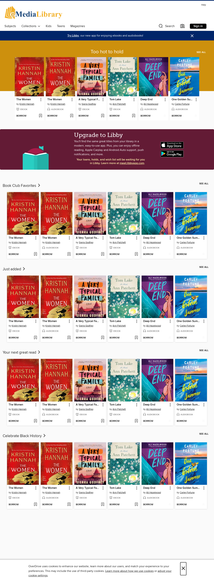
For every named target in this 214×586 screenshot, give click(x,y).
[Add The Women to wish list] (40, 116)
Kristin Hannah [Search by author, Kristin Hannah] (26, 104)
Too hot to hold (107, 52)
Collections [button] (30, 26)
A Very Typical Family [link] (90, 99)
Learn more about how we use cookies (129, 571)
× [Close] (183, 568)
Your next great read (22, 352)
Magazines (77, 26)
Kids (49, 26)
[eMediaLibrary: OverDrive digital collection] (34, 12)
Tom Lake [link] (115, 99)
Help (203, 5)
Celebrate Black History (24, 436)
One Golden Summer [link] (183, 99)
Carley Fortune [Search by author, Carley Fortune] (182, 104)
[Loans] (182, 26)
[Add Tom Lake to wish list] (133, 116)
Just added (14, 269)
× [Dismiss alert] (192, 36)
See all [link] (201, 52)
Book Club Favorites (22, 185)
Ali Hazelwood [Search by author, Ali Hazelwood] (151, 104)
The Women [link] (23, 99)
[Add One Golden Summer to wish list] (195, 116)
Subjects (10, 26)
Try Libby (73, 36)
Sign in (198, 26)
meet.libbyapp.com (132, 163)
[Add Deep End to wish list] (164, 116)
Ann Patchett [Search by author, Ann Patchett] (119, 104)
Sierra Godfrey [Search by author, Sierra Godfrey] (89, 104)
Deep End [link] (147, 99)
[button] (166, 26)
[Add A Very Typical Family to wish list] (102, 116)
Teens (61, 26)
